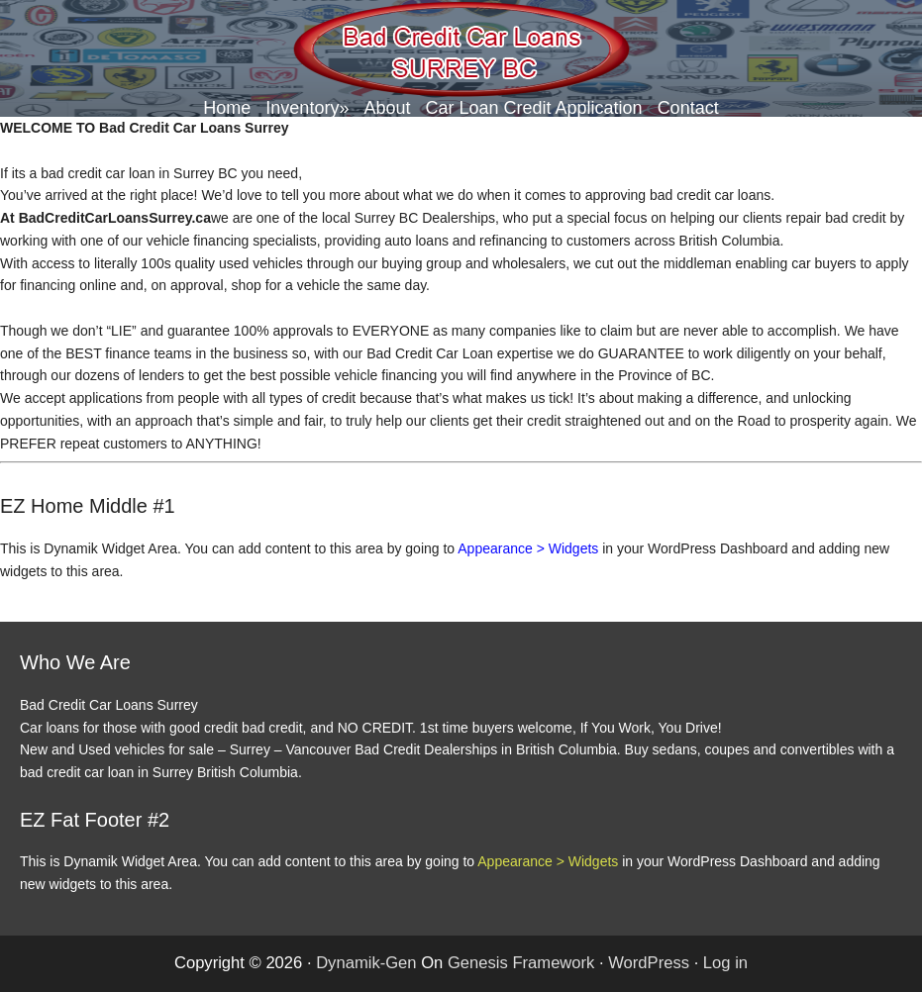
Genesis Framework (521, 962)
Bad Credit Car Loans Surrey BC (461, 49)
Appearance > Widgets (528, 548)
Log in (725, 962)
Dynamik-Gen (366, 962)
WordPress (648, 962)
